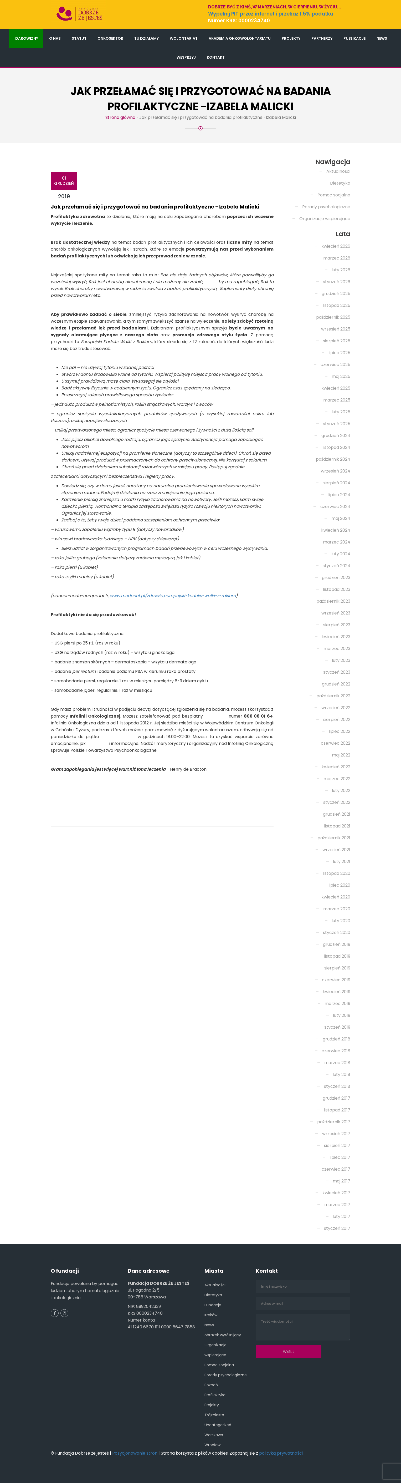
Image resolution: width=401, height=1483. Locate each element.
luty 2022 (341, 791)
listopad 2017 (337, 1110)
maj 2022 (341, 755)
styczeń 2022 (336, 802)
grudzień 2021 (336, 814)
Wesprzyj (186, 57)
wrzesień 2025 (335, 329)
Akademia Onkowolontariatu (240, 38)
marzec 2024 (336, 542)
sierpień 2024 (336, 483)
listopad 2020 (336, 873)
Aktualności (338, 171)
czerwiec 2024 (335, 507)
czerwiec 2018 (336, 1051)
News (382, 38)
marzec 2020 (336, 909)
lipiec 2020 (339, 885)
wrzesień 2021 (336, 850)
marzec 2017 (337, 1205)
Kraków (210, 1315)
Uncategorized (217, 1425)
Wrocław (212, 1445)
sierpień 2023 (336, 625)
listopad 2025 (336, 305)
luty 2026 (341, 270)
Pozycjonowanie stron (134, 1453)
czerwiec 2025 (335, 365)
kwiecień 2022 (336, 767)
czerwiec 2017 (336, 1169)
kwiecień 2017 (336, 1193)
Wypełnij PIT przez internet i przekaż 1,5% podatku (270, 13)
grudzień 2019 (336, 944)
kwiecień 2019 (336, 992)
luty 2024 (340, 554)
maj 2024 (340, 518)
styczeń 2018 (337, 1086)
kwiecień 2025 (335, 388)
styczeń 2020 (336, 933)
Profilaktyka (214, 1395)
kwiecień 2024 (335, 530)
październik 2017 (333, 1122)
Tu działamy (146, 38)
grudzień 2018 (336, 1039)
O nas (55, 38)
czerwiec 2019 (336, 980)
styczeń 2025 (336, 424)
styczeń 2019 (337, 1027)
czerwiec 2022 (335, 743)
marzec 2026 (336, 258)
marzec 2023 (336, 649)
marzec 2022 (336, 779)
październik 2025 (333, 317)
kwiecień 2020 (335, 897)
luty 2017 (341, 1216)
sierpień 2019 (337, 968)
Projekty (291, 38)
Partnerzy (321, 38)
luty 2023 (341, 660)
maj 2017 (341, 1181)
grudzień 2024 (335, 436)
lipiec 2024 (339, 495)
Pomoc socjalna (333, 195)
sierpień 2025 (336, 341)
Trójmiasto (214, 1415)
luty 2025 (341, 412)
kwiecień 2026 (335, 246)
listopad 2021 (337, 826)
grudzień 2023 (336, 578)
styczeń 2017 (337, 1228)
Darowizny (26, 38)
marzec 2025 (336, 400)
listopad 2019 (337, 956)
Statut (79, 38)
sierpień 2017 (337, 1145)
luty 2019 (341, 1015)
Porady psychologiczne (326, 207)
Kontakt (216, 57)
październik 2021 (333, 838)
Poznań (211, 1385)
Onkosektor (110, 38)
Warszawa (213, 1435)
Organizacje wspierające (324, 219)
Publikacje (354, 38)
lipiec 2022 (339, 731)
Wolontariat (184, 38)
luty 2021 (341, 862)
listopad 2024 (336, 447)
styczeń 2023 (336, 672)
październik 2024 (333, 459)
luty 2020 (341, 921)
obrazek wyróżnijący (222, 1335)
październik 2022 (333, 696)
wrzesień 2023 (335, 613)
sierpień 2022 (336, 720)
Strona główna (120, 117)
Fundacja (212, 1305)
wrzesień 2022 (335, 708)
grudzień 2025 (336, 294)
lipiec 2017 (340, 1157)
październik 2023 (333, 601)
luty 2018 (341, 1074)
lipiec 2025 (339, 353)
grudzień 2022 (336, 684)
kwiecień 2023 (336, 637)
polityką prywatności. (281, 1453)
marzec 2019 (337, 1003)
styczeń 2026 (336, 282)
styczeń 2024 (336, 566)
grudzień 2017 (336, 1098)
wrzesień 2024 (335, 471)
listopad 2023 (336, 589)
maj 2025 (341, 376)
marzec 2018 (337, 1063)
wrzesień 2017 (336, 1134)
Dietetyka (340, 183)
